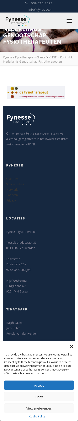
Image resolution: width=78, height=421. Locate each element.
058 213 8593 (38, 3)
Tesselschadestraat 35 (21, 243)
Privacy (11, 200)
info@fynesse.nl (40, 9)
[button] (72, 346)
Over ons (12, 179)
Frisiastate (13, 259)
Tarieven (12, 195)
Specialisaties (15, 184)
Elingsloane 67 (16, 286)
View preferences (39, 408)
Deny (39, 397)
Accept (39, 385)
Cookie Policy (37, 416)
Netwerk (12, 190)
